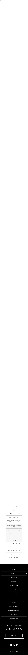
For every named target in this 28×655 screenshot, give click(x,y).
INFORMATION (14, 585)
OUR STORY (14, 581)
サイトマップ (14, 614)
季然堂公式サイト (14, 618)
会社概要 (14, 602)
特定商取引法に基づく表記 (14, 610)
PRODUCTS (14, 573)
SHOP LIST (14, 577)
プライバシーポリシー (14, 606)
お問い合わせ (14, 635)
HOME (14, 569)
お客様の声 (14, 589)
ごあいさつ (14, 598)
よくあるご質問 (14, 593)
